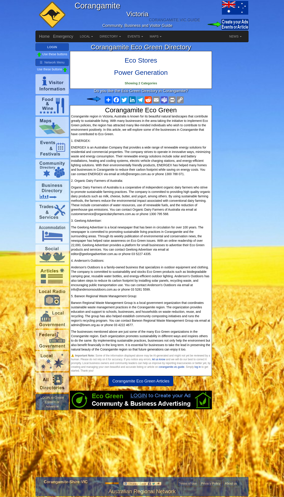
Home (44, 36)
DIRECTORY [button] (110, 36)
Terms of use (188, 483)
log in (198, 366)
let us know (158, 359)
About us (231, 483)
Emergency (63, 36)
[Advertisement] (141, 445)
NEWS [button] (235, 36)
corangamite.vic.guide (171, 366)
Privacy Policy (210, 483)
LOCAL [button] (86, 36)
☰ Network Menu (52, 62)
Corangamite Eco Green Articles (140, 381)
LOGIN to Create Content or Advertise (52, 402)
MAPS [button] (156, 36)
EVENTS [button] (135, 36)
